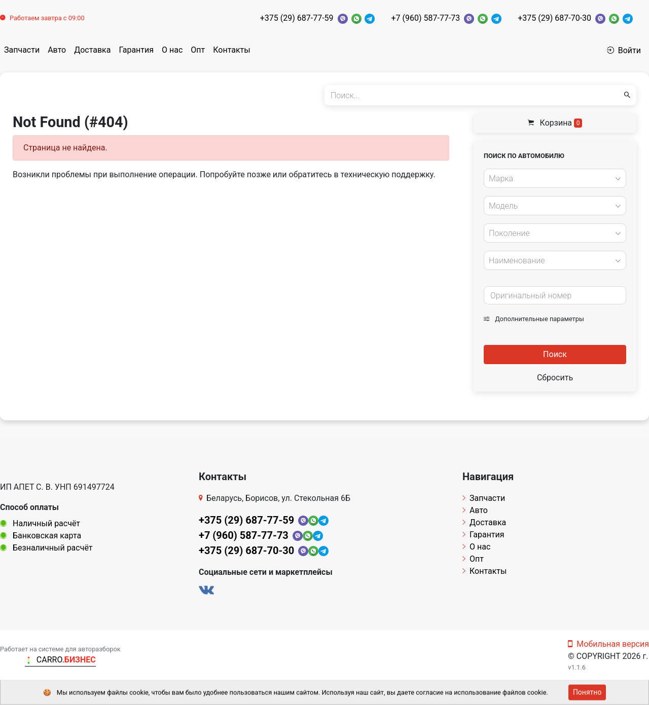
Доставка (92, 50)
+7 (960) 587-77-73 (425, 18)
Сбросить (555, 377)
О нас (172, 50)
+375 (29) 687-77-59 (297, 18)
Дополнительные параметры (534, 319)
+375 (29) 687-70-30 (554, 18)
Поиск (555, 354)
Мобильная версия (608, 644)
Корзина (555, 123)
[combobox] (555, 178)
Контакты (231, 50)
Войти (624, 50)
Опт (198, 50)
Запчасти (22, 50)
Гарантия (136, 50)
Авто (57, 50)
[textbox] (552, 179)
